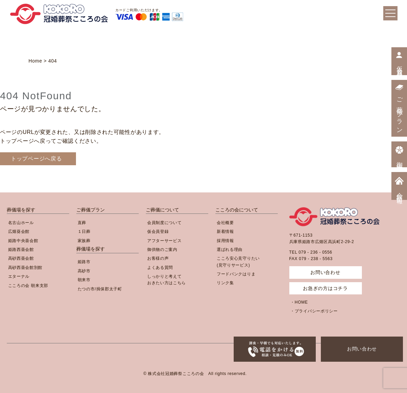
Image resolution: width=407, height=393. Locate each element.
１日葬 (84, 231)
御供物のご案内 (162, 249)
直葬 (82, 222)
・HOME (299, 302)
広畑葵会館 (19, 231)
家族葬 (84, 240)
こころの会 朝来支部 (28, 285)
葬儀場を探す (21, 209)
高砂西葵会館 (21, 258)
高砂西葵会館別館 (25, 267)
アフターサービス (164, 240)
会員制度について (164, 222)
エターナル (19, 276)
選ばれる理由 (230, 249)
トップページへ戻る (36, 158)
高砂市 (84, 271)
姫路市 (84, 261)
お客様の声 (158, 258)
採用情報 (225, 240)
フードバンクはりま (236, 274)
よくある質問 (160, 267)
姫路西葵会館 (21, 249)
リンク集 (225, 282)
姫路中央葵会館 (23, 240)
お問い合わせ (362, 349)
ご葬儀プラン (90, 209)
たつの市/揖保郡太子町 (100, 289)
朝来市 (84, 279)
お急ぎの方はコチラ (325, 288)
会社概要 (225, 222)
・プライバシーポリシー (314, 311)
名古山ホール (21, 222)
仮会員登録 (158, 231)
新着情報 (225, 231)
